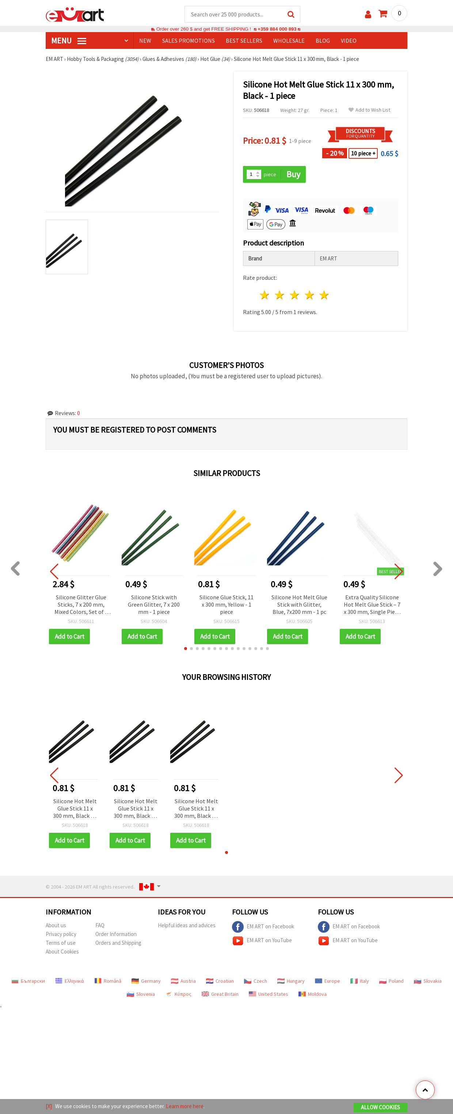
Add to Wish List (369, 110)
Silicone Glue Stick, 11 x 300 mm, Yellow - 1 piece (226, 604)
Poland (391, 981)
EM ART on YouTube (262, 941)
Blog (323, 40)
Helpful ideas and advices (187, 925)
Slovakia (428, 981)
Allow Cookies (380, 1107)
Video (349, 40)
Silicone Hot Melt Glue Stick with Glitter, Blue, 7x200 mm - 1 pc (299, 604)
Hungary (291, 981)
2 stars (280, 294)
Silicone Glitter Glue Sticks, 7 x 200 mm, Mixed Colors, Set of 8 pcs (81, 604)
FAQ (99, 925)
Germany (146, 981)
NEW (145, 40)
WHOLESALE (289, 40)
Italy (359, 981)
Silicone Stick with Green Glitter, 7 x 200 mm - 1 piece (154, 604)
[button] (185, 648)
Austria (183, 981)
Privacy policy (61, 934)
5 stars (324, 294)
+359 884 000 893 (277, 29)
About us (56, 925)
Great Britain (220, 994)
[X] (49, 1106)
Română (107, 981)
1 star (265, 294)
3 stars (294, 294)
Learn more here (184, 1106)
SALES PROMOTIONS (188, 40)
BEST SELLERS (244, 40)
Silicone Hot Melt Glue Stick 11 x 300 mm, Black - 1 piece (75, 808)
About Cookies (62, 951)
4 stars (309, 294)
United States (268, 994)
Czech (255, 981)
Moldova (312, 994)
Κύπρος (178, 994)
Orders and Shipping (118, 942)
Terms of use (61, 942)
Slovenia (141, 994)
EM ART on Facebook (263, 927)
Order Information (116, 934)
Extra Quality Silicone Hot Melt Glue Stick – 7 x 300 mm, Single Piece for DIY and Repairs (372, 604)
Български (28, 981)
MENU (68, 40)
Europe (327, 981)
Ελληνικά (69, 981)
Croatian (220, 981)
